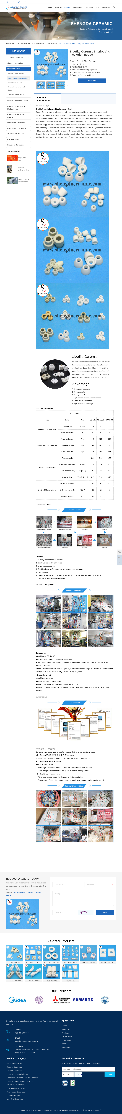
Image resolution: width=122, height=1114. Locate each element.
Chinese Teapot (13, 141)
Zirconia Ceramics (15, 63)
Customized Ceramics (16, 129)
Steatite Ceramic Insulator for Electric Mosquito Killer (89, 961)
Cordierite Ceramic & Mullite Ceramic (16, 109)
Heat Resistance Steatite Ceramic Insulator (70, 961)
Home (50, 7)
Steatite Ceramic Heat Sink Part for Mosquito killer (107, 961)
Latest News (13, 153)
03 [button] (63, 37)
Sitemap (80, 1109)
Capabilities (77, 7)
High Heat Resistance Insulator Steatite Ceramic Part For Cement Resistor (70, 979)
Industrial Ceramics (15, 146)
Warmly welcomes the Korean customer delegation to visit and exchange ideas (23, 169)
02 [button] (61, 37)
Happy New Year (23, 158)
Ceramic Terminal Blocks (17, 102)
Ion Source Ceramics (16, 124)
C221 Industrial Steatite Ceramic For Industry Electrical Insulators (14, 979)
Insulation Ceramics (15, 83)
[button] (3, 26)
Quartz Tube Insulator (16, 74)
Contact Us (106, 7)
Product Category (16, 1057)
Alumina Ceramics (18, 58)
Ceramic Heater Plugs (16, 96)
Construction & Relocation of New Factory (22, 180)
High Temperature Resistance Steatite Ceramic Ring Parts (52, 961)
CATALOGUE (18, 51)
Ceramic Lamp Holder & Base (16, 89)
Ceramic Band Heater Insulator (16, 117)
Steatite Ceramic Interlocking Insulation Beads (81, 43)
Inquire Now (92, 80)
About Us (58, 7)
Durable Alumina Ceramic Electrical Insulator (33, 961)
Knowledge (89, 7)
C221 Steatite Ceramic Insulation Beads (15, 961)
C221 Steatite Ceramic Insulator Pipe (51, 979)
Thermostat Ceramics (16, 135)
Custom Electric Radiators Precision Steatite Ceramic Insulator (33, 979)
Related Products (61, 940)
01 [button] (58, 37)
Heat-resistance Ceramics (49, 43)
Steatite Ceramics (29, 43)
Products (67, 7)
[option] (61, 26)
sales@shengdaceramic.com (19, 2)
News (97, 7)
